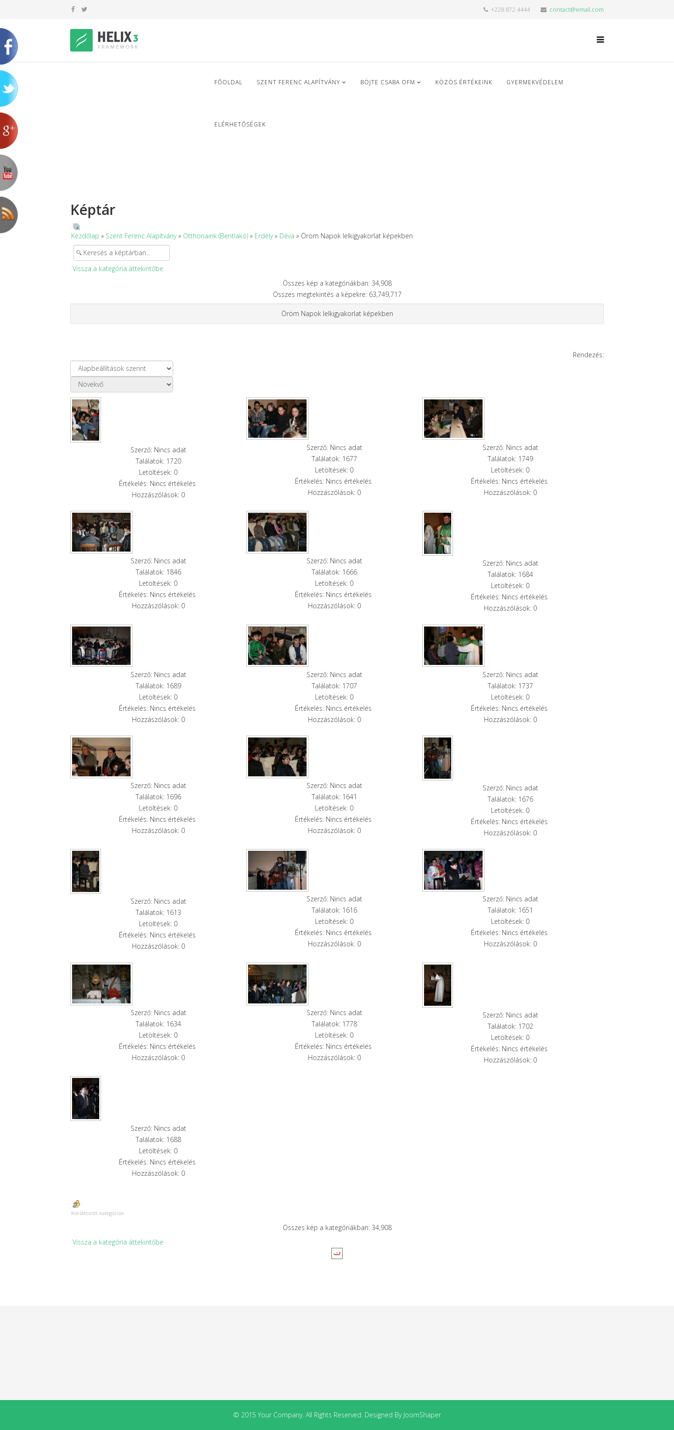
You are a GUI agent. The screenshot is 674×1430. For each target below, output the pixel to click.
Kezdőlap (85, 235)
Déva (286, 235)
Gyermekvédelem (535, 82)
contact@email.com (576, 10)
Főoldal (228, 82)
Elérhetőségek (240, 124)
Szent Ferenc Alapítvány (298, 82)
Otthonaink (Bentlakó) (215, 235)
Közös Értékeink (463, 82)
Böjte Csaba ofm (387, 82)
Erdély (264, 235)
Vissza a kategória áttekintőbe (118, 268)
